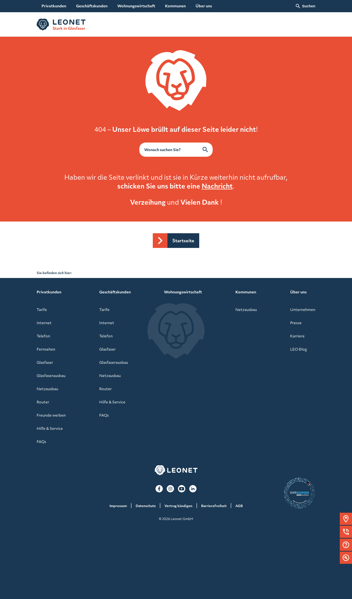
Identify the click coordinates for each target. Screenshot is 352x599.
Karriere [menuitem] (297, 336)
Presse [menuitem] (296, 322)
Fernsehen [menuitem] (46, 349)
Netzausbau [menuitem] (47, 388)
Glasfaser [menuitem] (45, 362)
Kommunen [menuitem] (175, 6)
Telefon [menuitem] (43, 336)
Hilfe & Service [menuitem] (50, 428)
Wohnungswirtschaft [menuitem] (136, 6)
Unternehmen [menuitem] (302, 309)
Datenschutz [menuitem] (146, 505)
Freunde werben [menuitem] (51, 415)
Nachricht (217, 185)
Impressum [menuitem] (118, 505)
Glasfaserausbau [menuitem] (51, 375)
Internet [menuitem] (44, 322)
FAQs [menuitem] (41, 441)
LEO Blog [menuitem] (298, 349)
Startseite (183, 240)
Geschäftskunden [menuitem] (92, 6)
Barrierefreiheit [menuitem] (214, 505)
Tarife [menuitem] (42, 309)
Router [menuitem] (43, 402)
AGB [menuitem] (239, 505)
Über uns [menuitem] (204, 6)
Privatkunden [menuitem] (54, 6)
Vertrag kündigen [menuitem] (178, 505)
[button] (346, 519)
